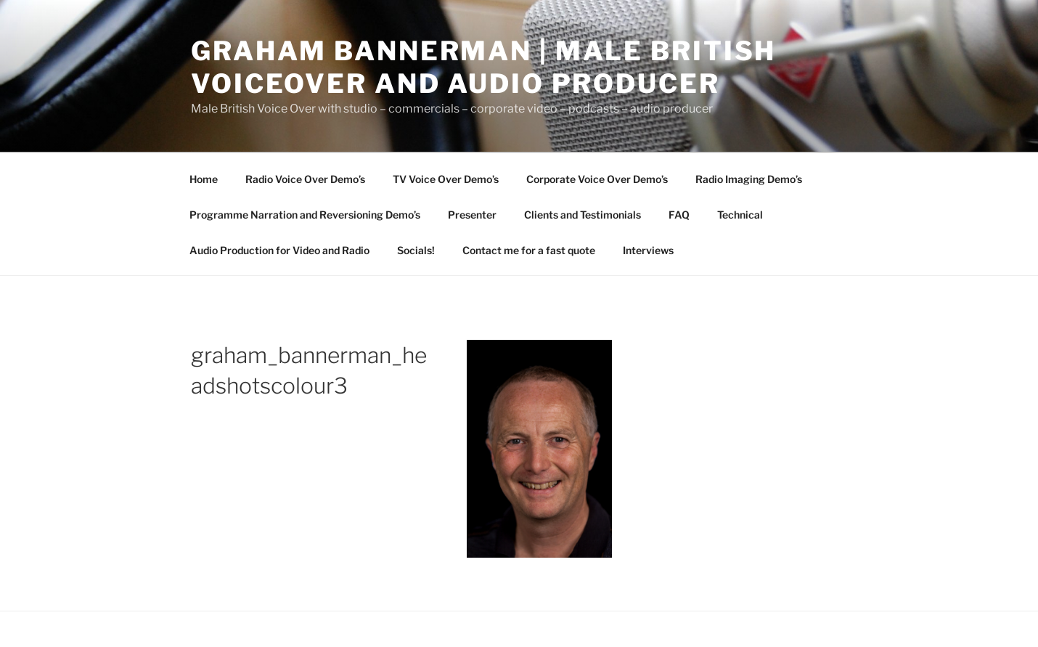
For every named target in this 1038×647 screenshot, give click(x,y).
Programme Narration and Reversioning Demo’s (304, 214)
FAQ (679, 214)
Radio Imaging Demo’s (748, 179)
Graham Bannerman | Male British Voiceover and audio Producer (483, 67)
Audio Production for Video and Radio (279, 250)
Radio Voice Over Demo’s (305, 179)
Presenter (472, 214)
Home (203, 179)
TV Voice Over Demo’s (446, 179)
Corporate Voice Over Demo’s (597, 179)
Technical (740, 214)
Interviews (648, 250)
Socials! (416, 250)
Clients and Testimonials (582, 214)
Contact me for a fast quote (528, 250)
